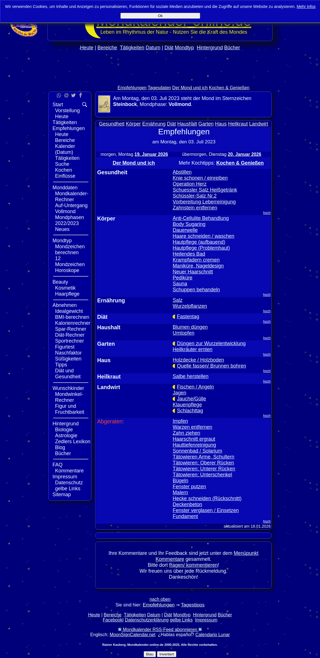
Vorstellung (67, 110)
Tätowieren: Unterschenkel (202, 474)
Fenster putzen (189, 486)
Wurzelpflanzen (190, 306)
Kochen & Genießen (229, 87)
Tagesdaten (159, 87)
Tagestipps (192, 605)
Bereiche (107, 47)
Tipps (61, 365)
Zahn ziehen (186, 433)
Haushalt (187, 124)
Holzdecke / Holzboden (198, 360)
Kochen (63, 170)
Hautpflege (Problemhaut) (201, 248)
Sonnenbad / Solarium (197, 451)
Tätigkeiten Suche (67, 161)
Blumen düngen (190, 327)
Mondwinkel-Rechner (69, 397)
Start (58, 104)
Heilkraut (238, 124)
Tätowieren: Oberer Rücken (203, 463)
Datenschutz (69, 482)
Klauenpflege (187, 404)
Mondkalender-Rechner (71, 196)
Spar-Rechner (70, 329)
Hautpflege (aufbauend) (199, 242)
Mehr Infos (306, 6)
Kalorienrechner (72, 323)
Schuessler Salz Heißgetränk (205, 190)
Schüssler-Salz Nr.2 (195, 196)
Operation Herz (189, 184)
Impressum (65, 476)
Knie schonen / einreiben (200, 178)
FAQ (57, 465)
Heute (86, 47)
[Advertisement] (296, 169)
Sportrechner (69, 341)
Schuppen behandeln (196, 289)
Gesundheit (111, 124)
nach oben (160, 599)
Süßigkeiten (68, 359)
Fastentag (188, 316)
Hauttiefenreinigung (194, 445)
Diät (168, 47)
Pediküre (182, 278)
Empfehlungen (132, 87)
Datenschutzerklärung (147, 619)
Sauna (180, 283)
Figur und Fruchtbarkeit (69, 409)
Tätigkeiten (132, 47)
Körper (133, 124)
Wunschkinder (68, 388)
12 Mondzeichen (70, 261)
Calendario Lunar (212, 634)
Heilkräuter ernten (192, 349)
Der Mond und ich (190, 87)
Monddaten (65, 187)
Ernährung (154, 124)
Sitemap (62, 494)
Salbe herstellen (190, 376)
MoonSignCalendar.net (132, 634)
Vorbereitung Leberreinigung (204, 202)
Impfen (180, 421)
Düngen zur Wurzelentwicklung (211, 343)
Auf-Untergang (71, 205)
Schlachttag (190, 410)
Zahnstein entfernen (195, 208)
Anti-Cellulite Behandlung (201, 218)
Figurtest (64, 347)
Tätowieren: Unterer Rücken (204, 469)
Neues (62, 229)
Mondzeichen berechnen (70, 249)
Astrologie (66, 435)
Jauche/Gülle (191, 399)
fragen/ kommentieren (193, 565)
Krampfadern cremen (196, 260)
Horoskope (67, 270)
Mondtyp (184, 47)
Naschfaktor (68, 353)
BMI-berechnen (72, 317)
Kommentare (69, 471)
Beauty (60, 282)
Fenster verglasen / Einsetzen (206, 510)
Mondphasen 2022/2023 (69, 220)
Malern (180, 492)
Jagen (179, 393)
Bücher (232, 47)
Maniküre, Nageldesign (198, 266)
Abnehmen (65, 305)
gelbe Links (67, 488)
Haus (221, 124)
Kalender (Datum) (65, 149)
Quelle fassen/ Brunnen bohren (211, 366)
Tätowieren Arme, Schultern (203, 457)
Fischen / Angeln (195, 387)
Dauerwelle (185, 230)
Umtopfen (183, 333)
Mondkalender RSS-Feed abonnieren (160, 629)
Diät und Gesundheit (68, 373)
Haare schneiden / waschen (203, 236)
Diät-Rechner (70, 335)
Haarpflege (67, 294)
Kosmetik (65, 288)
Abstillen (182, 172)
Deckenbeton (187, 504)
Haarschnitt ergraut (194, 439)
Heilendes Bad (189, 254)
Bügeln (180, 480)
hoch (267, 213)
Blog (60, 447)
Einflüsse (65, 176)
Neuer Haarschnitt (193, 272)
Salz (177, 300)
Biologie (64, 429)
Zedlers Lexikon (72, 441)
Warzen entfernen (192, 427)
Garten (206, 124)
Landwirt (258, 124)
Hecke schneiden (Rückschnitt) (207, 498)
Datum (153, 47)
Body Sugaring (189, 224)
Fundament (185, 516)
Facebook (113, 619)
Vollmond (65, 211)
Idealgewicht (69, 311)
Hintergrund (210, 47)
